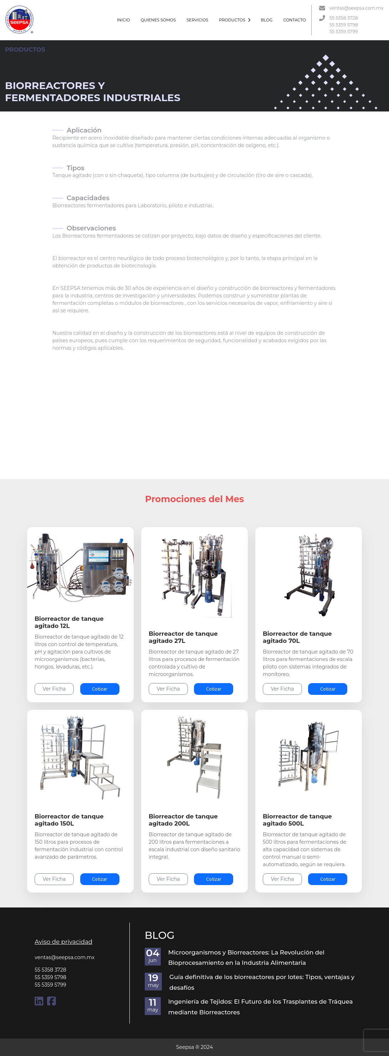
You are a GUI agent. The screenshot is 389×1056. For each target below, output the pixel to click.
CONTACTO (294, 19)
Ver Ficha (54, 689)
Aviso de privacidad (63, 941)
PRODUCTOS (234, 19)
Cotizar (99, 689)
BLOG (267, 19)
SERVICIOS (197, 19)
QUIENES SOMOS (158, 19)
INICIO (123, 19)
